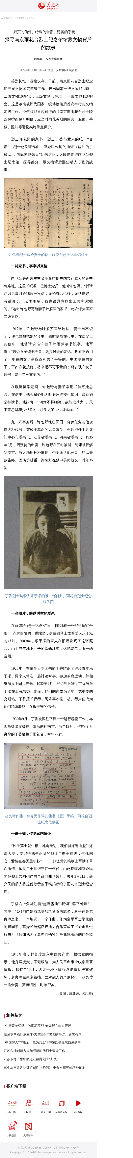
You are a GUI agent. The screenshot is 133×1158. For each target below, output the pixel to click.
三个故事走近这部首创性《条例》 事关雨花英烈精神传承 (44, 1067)
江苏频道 (19, 17)
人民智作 (29, 1128)
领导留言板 (62, 1105)
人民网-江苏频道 (66, 70)
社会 (32, 17)
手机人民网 (45, 1105)
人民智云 (12, 1128)
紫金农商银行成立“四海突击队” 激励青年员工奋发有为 (43, 1034)
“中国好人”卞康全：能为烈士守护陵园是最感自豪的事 (42, 1042)
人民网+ (29, 1105)
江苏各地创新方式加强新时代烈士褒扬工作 (34, 1051)
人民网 (5, 17)
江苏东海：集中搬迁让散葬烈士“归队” (31, 1059)
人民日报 (12, 1105)
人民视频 (78, 1105)
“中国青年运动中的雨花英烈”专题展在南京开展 (37, 1025)
